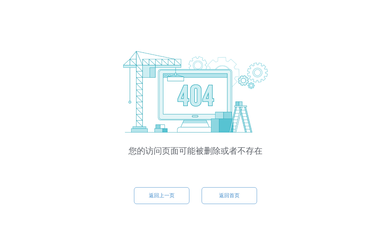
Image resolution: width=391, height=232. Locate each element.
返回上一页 (162, 195)
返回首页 (229, 195)
